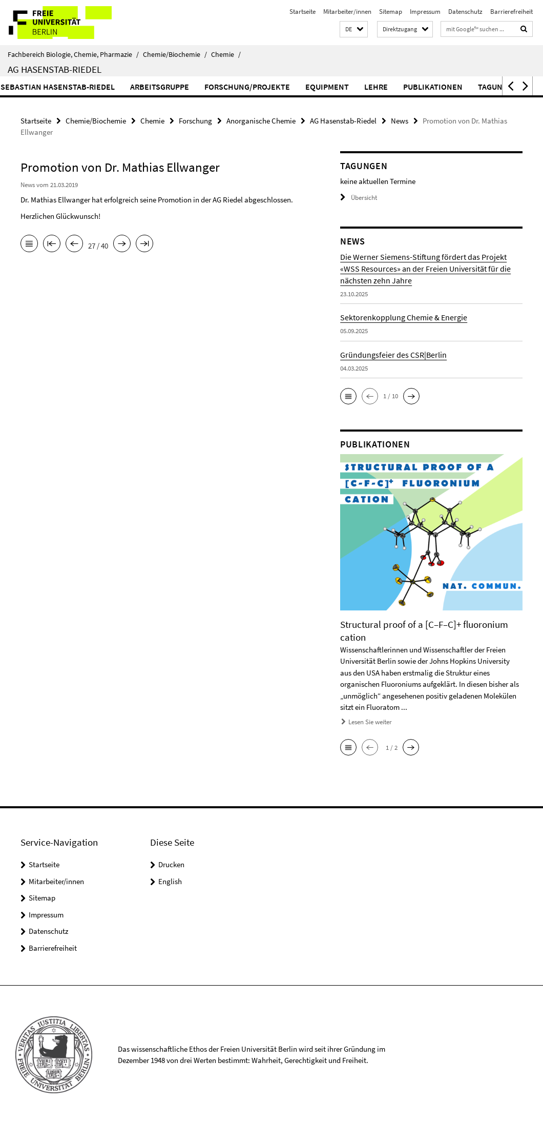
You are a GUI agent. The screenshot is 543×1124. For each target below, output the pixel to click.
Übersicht (358, 197)
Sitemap (390, 11)
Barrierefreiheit (511, 11)
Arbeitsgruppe (182, 86)
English (170, 881)
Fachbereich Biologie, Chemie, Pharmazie (73, 54)
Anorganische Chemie (261, 121)
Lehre (398, 86)
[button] (354, 29)
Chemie (226, 54)
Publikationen (455, 86)
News (399, 121)
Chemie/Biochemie (175, 54)
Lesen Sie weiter (370, 722)
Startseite (302, 11)
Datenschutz (465, 11)
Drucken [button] (171, 864)
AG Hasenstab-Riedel (54, 69)
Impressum (425, 11)
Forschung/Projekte (269, 86)
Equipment (349, 86)
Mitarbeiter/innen (347, 11)
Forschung (195, 121)
